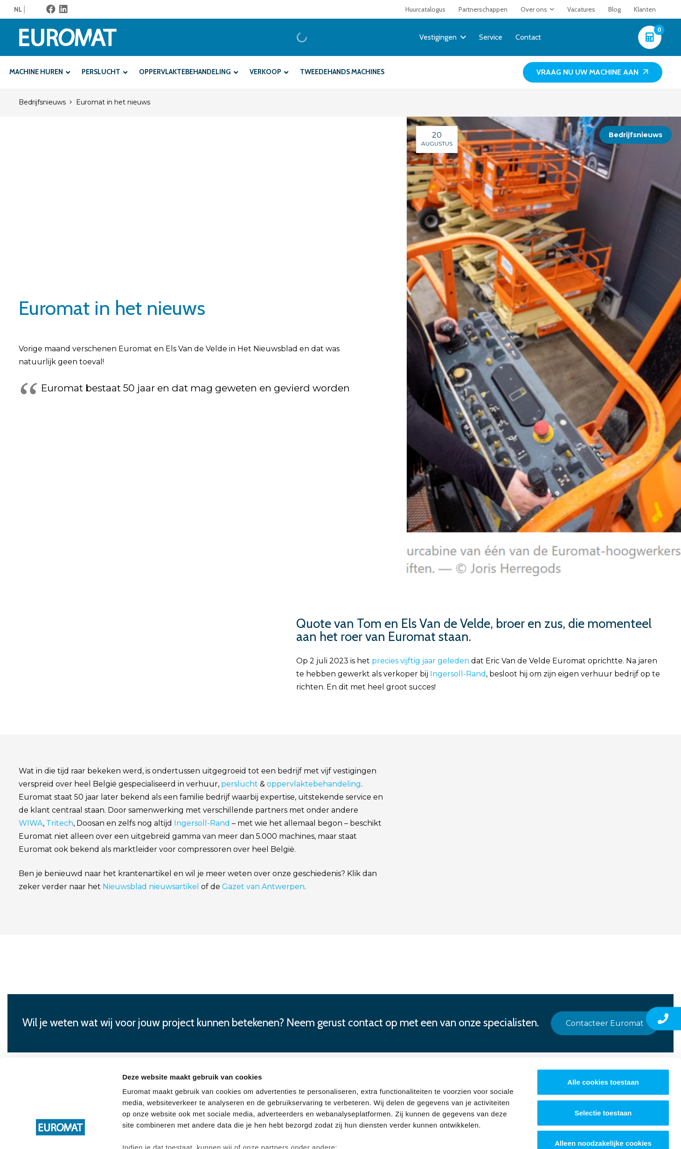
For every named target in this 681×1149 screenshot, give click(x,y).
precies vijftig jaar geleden (419, 660)
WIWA (31, 823)
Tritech (59, 823)
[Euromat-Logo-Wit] (68, 37)
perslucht (239, 784)
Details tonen (504, 1131)
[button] (550, 9)
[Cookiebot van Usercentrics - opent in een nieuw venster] (60, 1131)
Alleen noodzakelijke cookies (603, 1068)
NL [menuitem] (18, 9)
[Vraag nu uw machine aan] (592, 72)
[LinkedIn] (63, 9)
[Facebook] (51, 9)
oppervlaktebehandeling (314, 784)
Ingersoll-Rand (458, 673)
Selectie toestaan (603, 1037)
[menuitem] (20, 9)
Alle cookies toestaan (603, 1006)
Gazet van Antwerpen (263, 886)
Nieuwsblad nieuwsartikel (150, 886)
